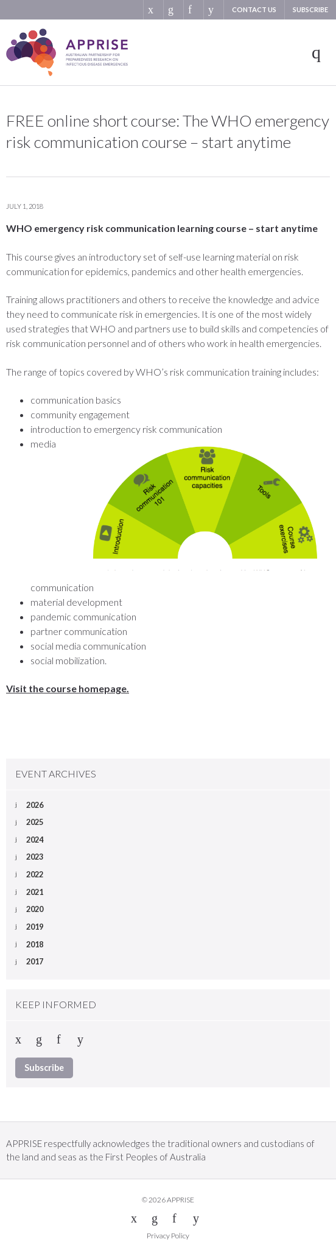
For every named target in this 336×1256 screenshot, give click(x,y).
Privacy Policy (168, 1235)
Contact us (254, 9)
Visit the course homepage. (67, 688)
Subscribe (310, 9)
